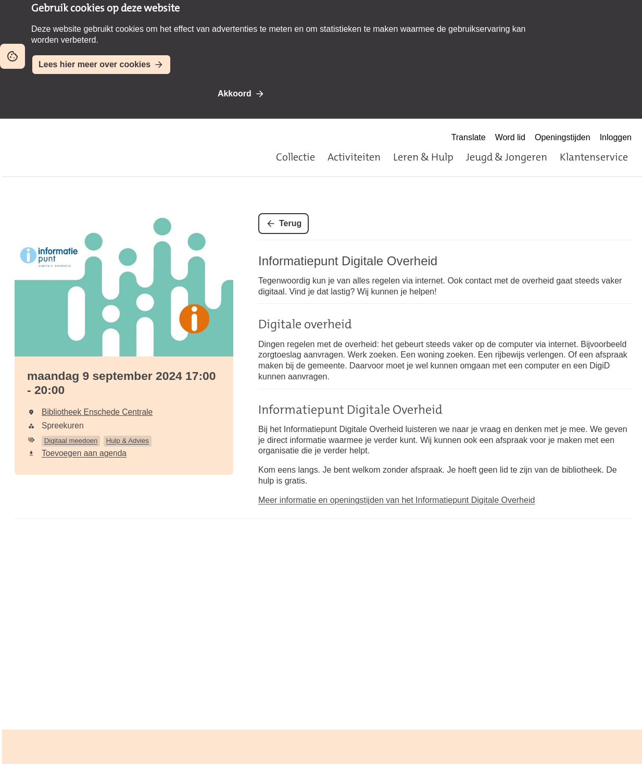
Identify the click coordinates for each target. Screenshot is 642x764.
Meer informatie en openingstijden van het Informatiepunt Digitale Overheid (396, 500)
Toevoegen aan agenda (84, 453)
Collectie (295, 157)
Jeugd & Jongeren (506, 157)
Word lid (510, 137)
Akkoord (234, 93)
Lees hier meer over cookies (94, 64)
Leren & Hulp (423, 157)
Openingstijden (562, 137)
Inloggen (616, 137)
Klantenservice (594, 157)
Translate (468, 137)
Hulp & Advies (127, 441)
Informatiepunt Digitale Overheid (347, 261)
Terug (290, 223)
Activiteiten (354, 157)
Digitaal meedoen (71, 441)
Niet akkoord (310, 93)
